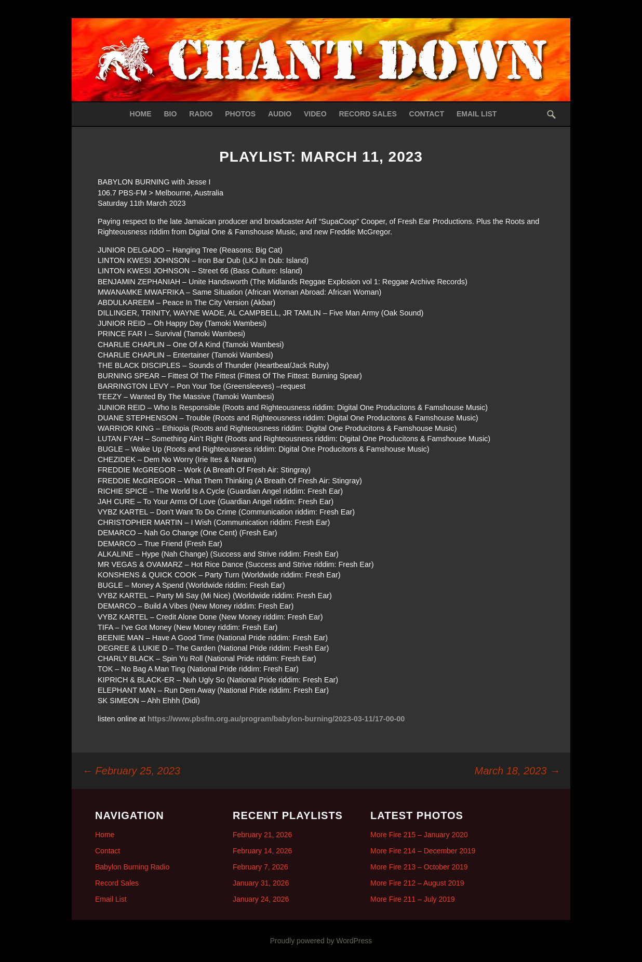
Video (315, 114)
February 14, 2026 (262, 851)
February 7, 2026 (260, 867)
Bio (170, 114)
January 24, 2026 (261, 899)
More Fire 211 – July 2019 (412, 899)
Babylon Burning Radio (132, 867)
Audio (279, 114)
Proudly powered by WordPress (321, 941)
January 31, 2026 (261, 883)
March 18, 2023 (517, 770)
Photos (240, 114)
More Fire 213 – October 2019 (419, 867)
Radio (200, 114)
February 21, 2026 (262, 835)
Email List (477, 114)
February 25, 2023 (131, 770)
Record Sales (367, 114)
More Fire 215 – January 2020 (419, 835)
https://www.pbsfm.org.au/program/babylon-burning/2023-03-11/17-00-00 (276, 719)
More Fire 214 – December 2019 (422, 851)
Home (141, 114)
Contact (426, 114)
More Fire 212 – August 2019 (417, 883)
